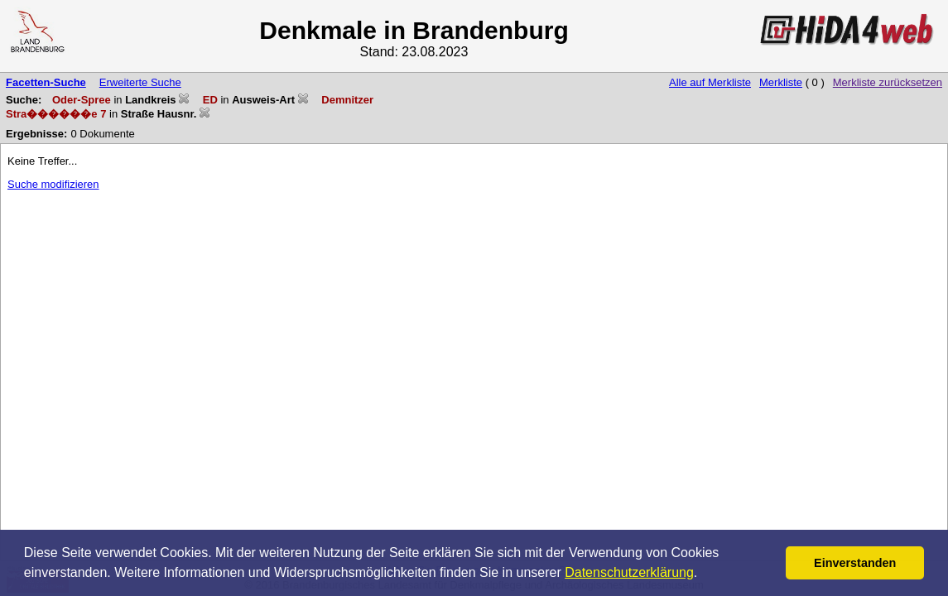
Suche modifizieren (53, 184)
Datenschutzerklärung (629, 572)
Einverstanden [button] (855, 563)
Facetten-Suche (46, 82)
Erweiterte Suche (140, 82)
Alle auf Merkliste (710, 82)
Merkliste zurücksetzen (887, 82)
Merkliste (780, 82)
